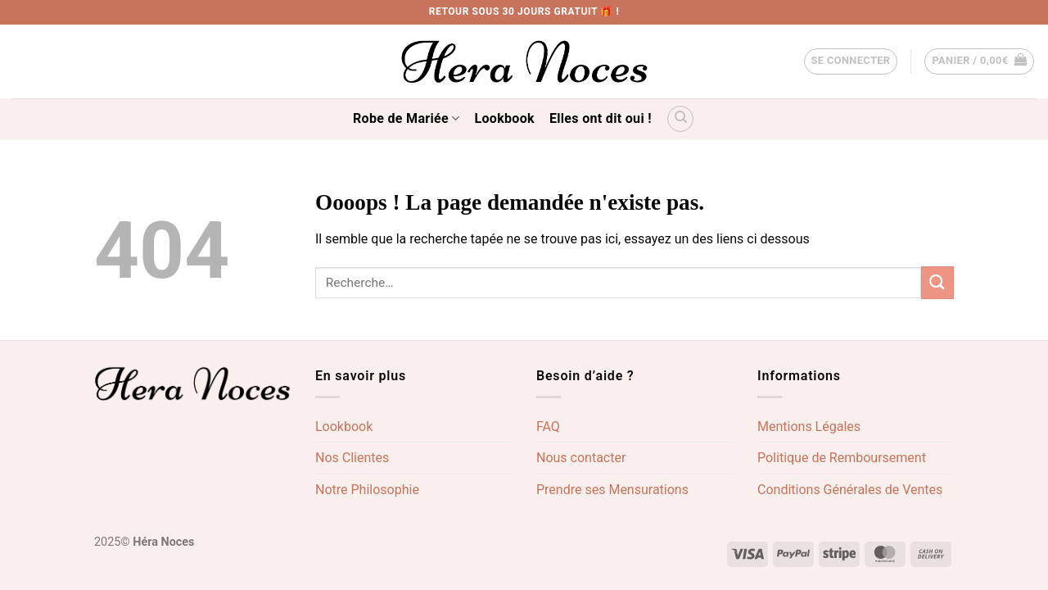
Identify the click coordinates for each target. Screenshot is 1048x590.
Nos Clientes (352, 457)
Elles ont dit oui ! (600, 118)
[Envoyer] (937, 282)
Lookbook (505, 118)
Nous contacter (581, 457)
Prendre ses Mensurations (612, 489)
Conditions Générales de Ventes (849, 489)
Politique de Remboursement (841, 457)
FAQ (548, 426)
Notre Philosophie (367, 489)
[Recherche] (680, 119)
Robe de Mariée (406, 119)
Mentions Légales (809, 426)
